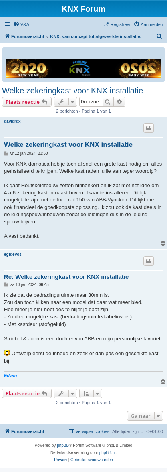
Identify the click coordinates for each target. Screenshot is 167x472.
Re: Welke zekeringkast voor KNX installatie (66, 276)
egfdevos (13, 254)
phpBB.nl (107, 452)
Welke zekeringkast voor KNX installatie (72, 90)
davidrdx (12, 121)
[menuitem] (21, 24)
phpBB (63, 445)
